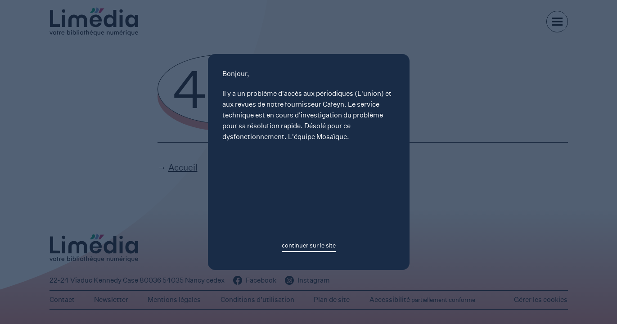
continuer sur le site (309, 245)
